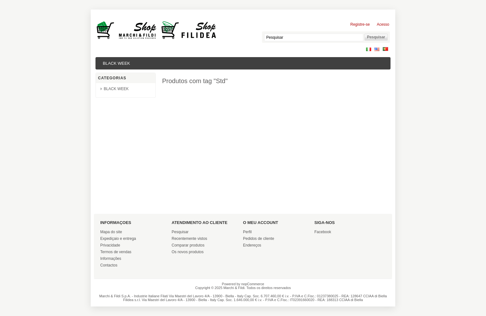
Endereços (252, 245)
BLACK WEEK (116, 63)
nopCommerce (252, 284)
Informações (110, 258)
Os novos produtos (188, 252)
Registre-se (360, 24)
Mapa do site (111, 232)
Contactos (108, 265)
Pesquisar (180, 232)
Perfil (247, 232)
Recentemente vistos (189, 238)
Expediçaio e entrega (118, 238)
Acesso (383, 24)
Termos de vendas (115, 252)
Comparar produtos (188, 245)
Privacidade (110, 245)
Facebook (322, 232)
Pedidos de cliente (258, 238)
